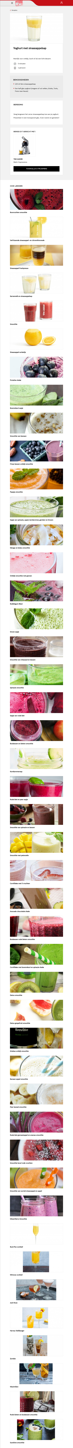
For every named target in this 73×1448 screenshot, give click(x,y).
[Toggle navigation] (12, 3)
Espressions (22, 162)
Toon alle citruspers (36, 169)
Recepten (14, 10)
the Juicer (18, 159)
